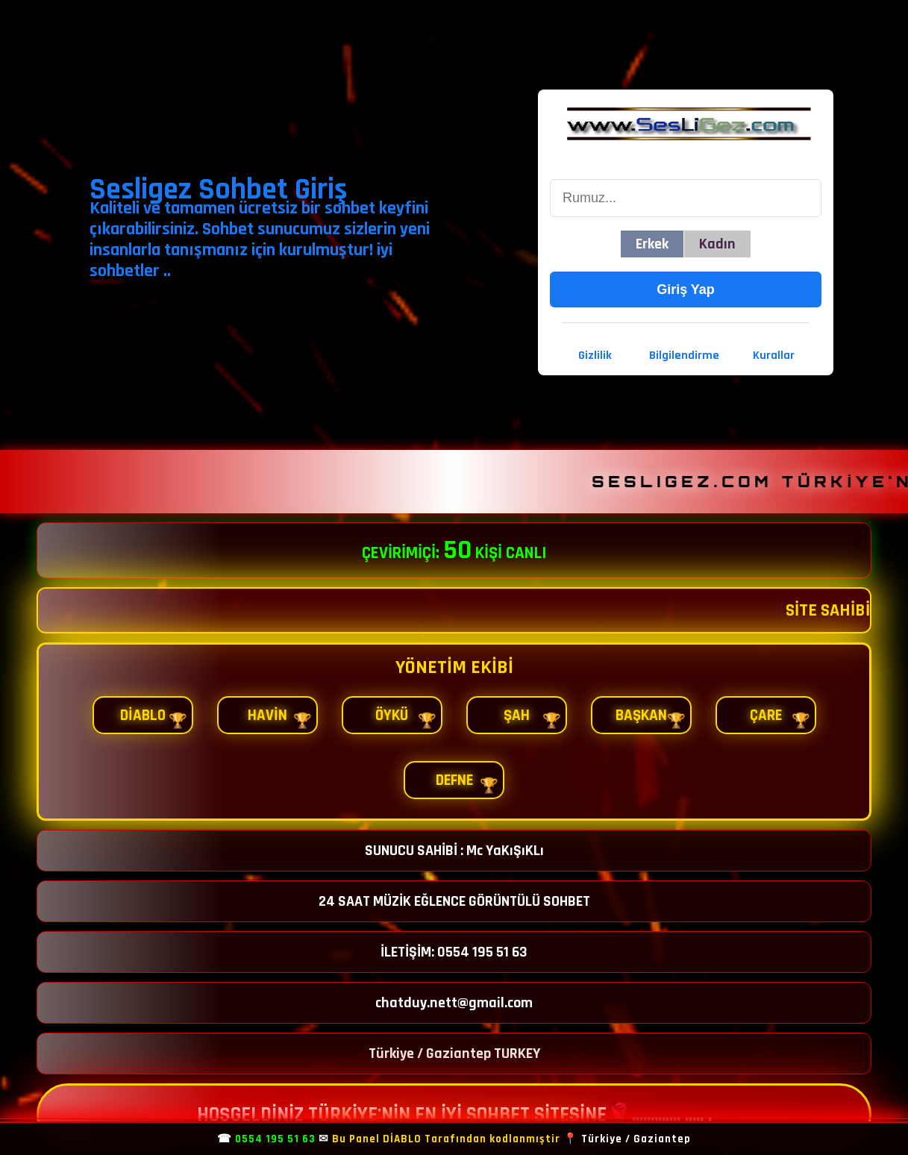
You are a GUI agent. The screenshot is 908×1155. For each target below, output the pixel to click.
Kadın (717, 244)
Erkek (652, 244)
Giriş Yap (686, 289)
